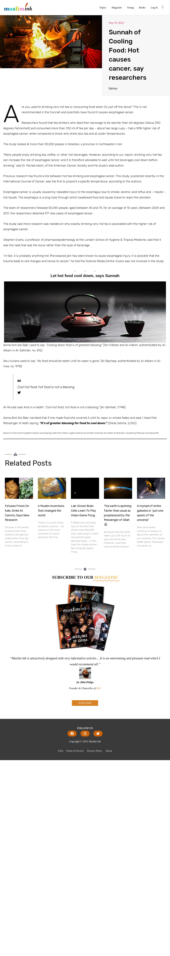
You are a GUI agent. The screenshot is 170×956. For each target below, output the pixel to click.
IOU (98, 688)
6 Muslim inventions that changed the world (51, 510)
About (109, 750)
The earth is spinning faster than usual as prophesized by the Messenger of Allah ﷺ (117, 515)
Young (130, 7)
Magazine (117, 7)
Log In (154, 7)
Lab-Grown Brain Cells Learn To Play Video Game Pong (83, 510)
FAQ (60, 750)
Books (142, 7)
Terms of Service (75, 750)
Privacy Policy (94, 750)
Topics (103, 7)
